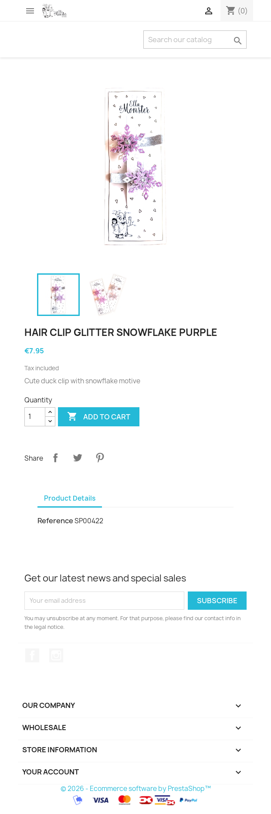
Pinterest (99, 457)
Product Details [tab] (69, 498)
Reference (55, 520)
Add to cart (98, 416)
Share (55, 457)
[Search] (195, 39)
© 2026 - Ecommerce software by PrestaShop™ (136, 788)
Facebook (32, 655)
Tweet (77, 457)
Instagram (56, 655)
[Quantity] (34, 416)
